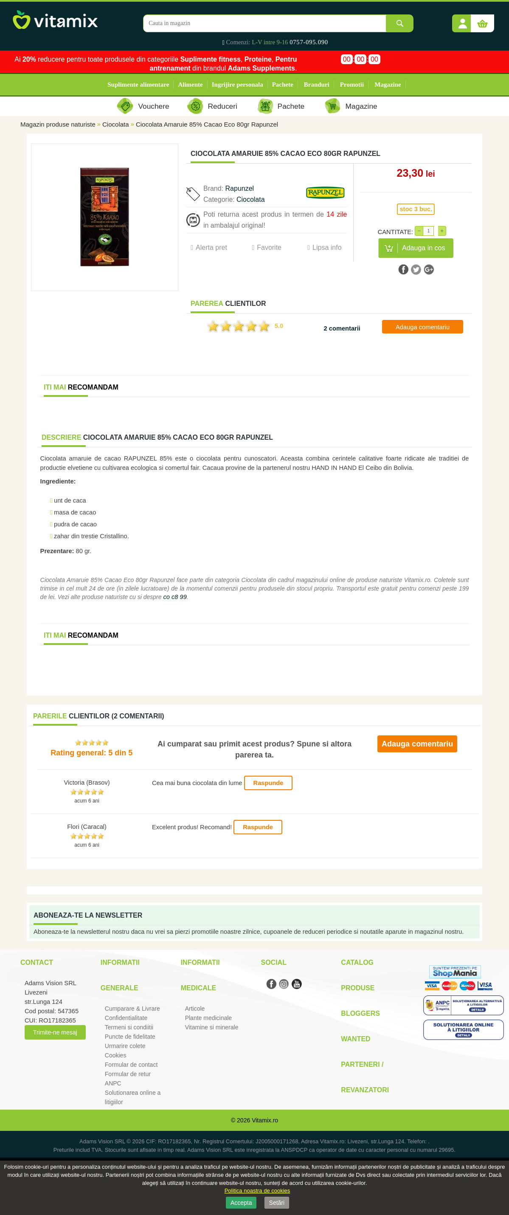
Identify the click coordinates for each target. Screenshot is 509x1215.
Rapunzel (239, 188)
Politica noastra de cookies (257, 1190)
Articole (195, 1008)
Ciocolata (115, 124)
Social (273, 962)
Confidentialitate (126, 1017)
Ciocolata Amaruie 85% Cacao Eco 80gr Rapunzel (207, 124)
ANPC (113, 1083)
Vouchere (153, 106)
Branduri (316, 84)
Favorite (269, 247)
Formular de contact (131, 1064)
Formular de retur (128, 1074)
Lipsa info (327, 247)
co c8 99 (174, 596)
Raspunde (268, 783)
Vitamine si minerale (212, 1027)
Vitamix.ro (265, 1120)
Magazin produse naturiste (58, 124)
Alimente (190, 84)
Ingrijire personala (237, 84)
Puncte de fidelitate (130, 1036)
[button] (462, 20)
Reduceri (222, 106)
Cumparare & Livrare (132, 1008)
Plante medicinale (208, 1017)
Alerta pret (211, 247)
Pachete (282, 84)
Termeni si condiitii (129, 1027)
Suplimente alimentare (138, 84)
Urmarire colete (125, 1046)
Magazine (387, 84)
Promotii (352, 84)
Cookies (116, 1055)
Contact (36, 962)
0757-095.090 (309, 42)
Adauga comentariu (423, 327)
